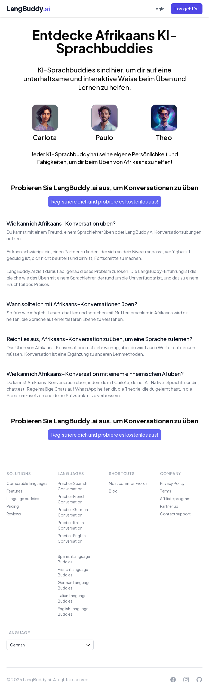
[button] (186, 8)
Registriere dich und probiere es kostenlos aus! (104, 201)
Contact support (175, 513)
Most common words (128, 483)
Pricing (13, 506)
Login (158, 8)
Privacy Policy (172, 483)
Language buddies (23, 498)
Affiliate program (175, 498)
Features (14, 490)
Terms (165, 490)
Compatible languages (27, 483)
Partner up (169, 506)
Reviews (14, 513)
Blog (113, 490)
